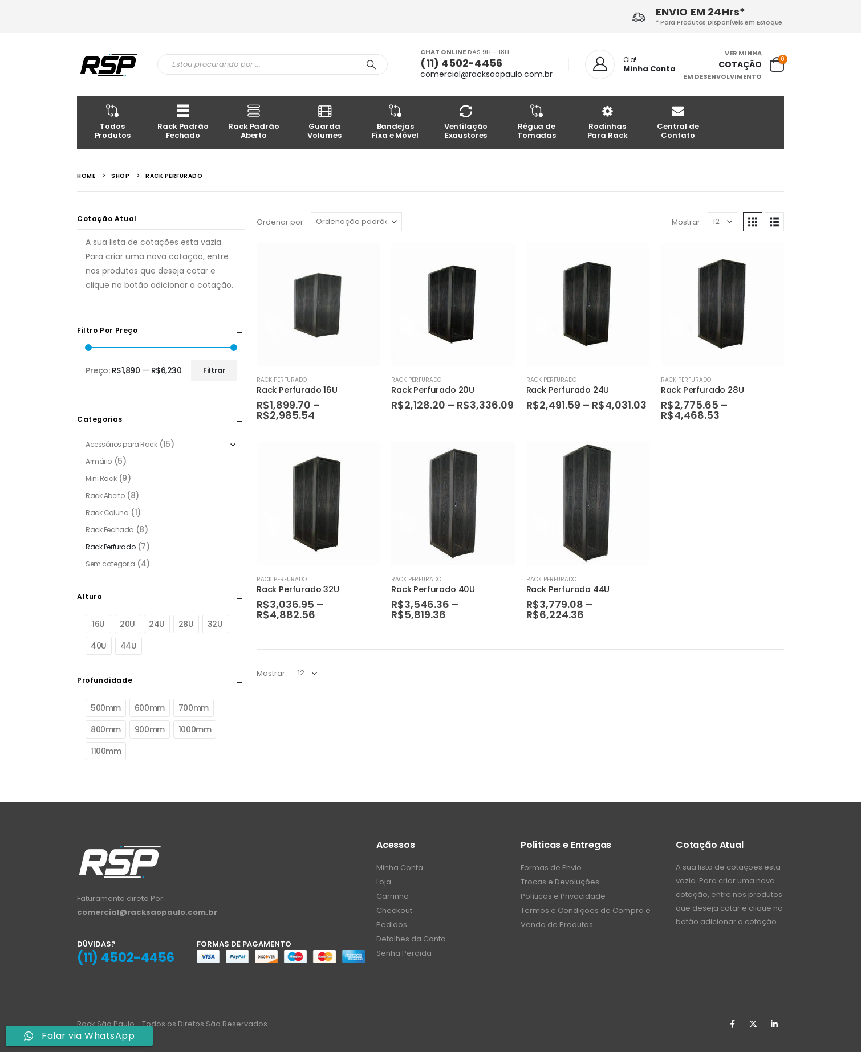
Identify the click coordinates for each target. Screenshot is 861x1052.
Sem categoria (110, 564)
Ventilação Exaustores (466, 122)
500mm (106, 707)
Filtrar (214, 370)
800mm (106, 729)
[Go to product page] (318, 304)
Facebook (732, 1024)
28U (186, 624)
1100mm (106, 751)
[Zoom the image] (120, 851)
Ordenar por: (281, 222)
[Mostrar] (722, 221)
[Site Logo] (108, 65)
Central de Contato (678, 122)
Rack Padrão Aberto (254, 122)
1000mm (194, 729)
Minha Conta (399, 867)
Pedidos (391, 924)
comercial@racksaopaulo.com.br (486, 74)
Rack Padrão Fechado (183, 122)
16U (98, 624)
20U (127, 624)
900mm (150, 729)
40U (99, 645)
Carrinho (392, 896)
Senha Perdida (404, 953)
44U (128, 645)
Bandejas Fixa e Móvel (395, 122)
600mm (150, 707)
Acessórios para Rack (121, 444)
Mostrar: (687, 222)
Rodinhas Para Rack (607, 122)
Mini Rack (101, 478)
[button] (752, 221)
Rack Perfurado (282, 380)
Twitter (753, 1024)
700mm (193, 707)
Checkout (394, 910)
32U (215, 624)
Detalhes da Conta (411, 938)
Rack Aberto (105, 495)
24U (157, 624)
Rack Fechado (109, 530)
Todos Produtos (112, 122)
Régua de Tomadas (536, 122)
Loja (383, 881)
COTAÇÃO (740, 64)
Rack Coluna (107, 512)
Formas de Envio (551, 867)
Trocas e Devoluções (560, 881)
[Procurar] (371, 64)
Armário (99, 461)
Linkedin (774, 1024)
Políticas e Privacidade (563, 896)
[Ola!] (630, 64)
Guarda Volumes (324, 122)
